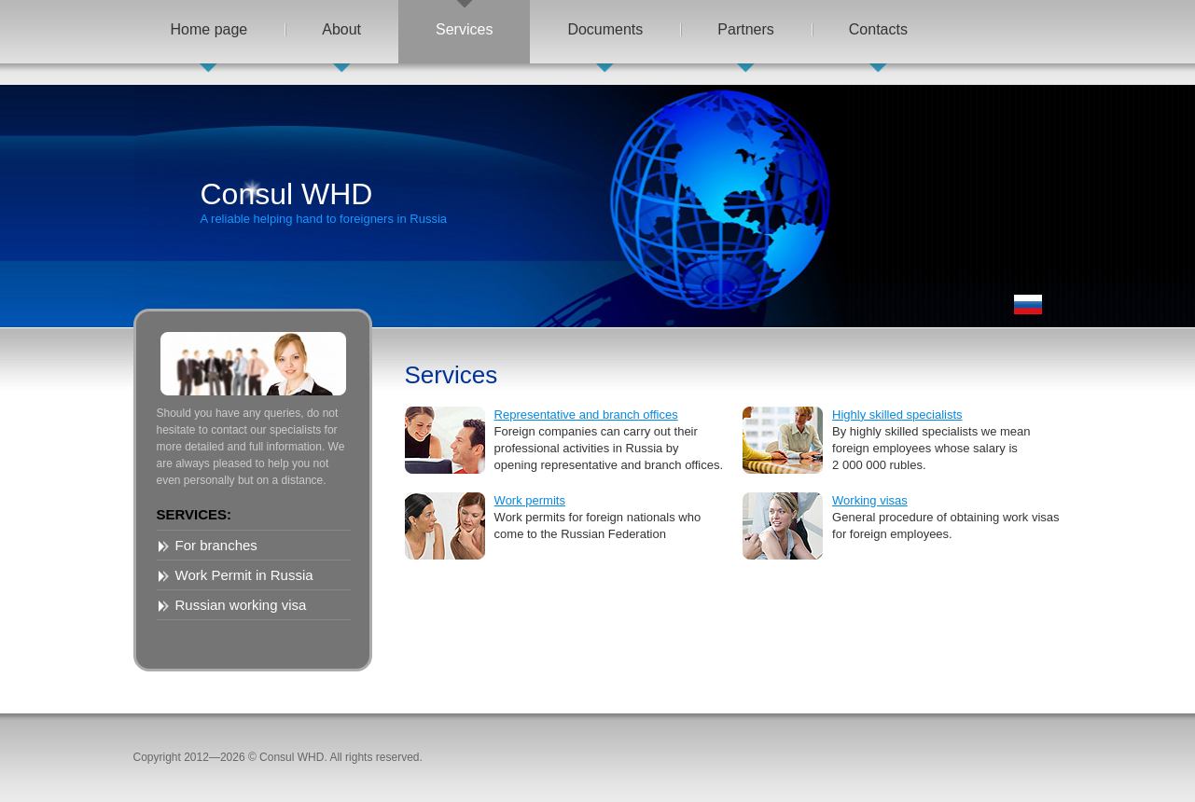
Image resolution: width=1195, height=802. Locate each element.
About (341, 29)
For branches (216, 545)
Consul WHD (324, 201)
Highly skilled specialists (897, 415)
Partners (745, 29)
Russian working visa (241, 605)
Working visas (870, 500)
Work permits (529, 500)
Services (464, 29)
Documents (605, 29)
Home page (209, 29)
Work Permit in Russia (244, 575)
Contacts (878, 29)
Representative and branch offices (586, 415)
